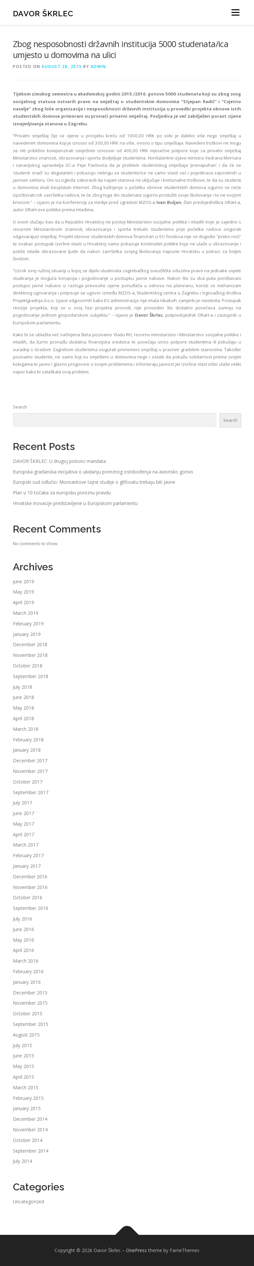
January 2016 (27, 982)
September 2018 (30, 676)
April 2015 (23, 1077)
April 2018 (23, 718)
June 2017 (23, 813)
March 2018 (25, 729)
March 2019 (25, 613)
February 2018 (28, 739)
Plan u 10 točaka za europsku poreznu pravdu (62, 492)
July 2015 (22, 1045)
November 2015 (30, 1003)
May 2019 (23, 592)
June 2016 (23, 929)
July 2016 (22, 919)
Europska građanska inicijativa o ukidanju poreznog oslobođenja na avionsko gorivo (103, 472)
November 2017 (30, 771)
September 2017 (30, 792)
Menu (235, 12)
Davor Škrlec (43, 13)
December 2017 (30, 760)
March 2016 (25, 961)
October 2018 (27, 666)
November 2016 (30, 887)
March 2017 (25, 845)
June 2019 (23, 581)
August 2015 (26, 1035)
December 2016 (30, 876)
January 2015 (27, 1108)
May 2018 (23, 708)
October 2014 (27, 1140)
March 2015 (25, 1087)
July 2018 (22, 687)
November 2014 (30, 1129)
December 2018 (30, 644)
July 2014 (22, 1161)
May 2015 (23, 1066)
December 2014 (30, 1119)
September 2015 (30, 1024)
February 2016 (28, 971)
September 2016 (30, 908)
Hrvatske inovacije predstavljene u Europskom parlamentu (75, 503)
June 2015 (23, 1055)
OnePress (136, 1250)
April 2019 (23, 602)
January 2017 (27, 866)
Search (20, 407)
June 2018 (23, 697)
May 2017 (23, 824)
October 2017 (27, 782)
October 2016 (27, 897)
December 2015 (30, 992)
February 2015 (28, 1098)
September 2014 (30, 1151)
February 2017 (28, 855)
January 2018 (27, 750)
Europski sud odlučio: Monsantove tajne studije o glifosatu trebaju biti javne (94, 482)
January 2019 (27, 634)
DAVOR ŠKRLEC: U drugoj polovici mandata (59, 461)
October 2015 (27, 1013)
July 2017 (22, 802)
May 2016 (23, 940)
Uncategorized (28, 1201)
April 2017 (23, 834)
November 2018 (30, 655)
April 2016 (23, 950)
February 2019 (28, 623)
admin (98, 66)
